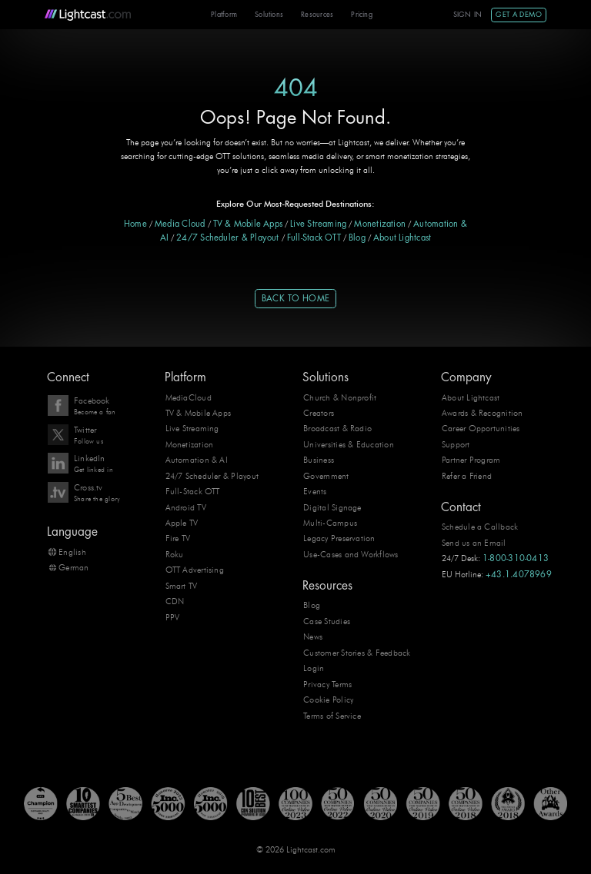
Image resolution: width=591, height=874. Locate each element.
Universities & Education (348, 444)
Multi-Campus (330, 522)
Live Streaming (318, 224)
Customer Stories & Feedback (356, 652)
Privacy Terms (327, 684)
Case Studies (326, 621)
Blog (357, 238)
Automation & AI (196, 459)
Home (135, 224)
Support (456, 444)
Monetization (380, 224)
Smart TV (181, 585)
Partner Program (471, 459)
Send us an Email (474, 542)
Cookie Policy (328, 699)
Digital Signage (332, 507)
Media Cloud (180, 224)
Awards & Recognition (482, 412)
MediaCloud (188, 397)
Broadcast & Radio (337, 428)
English (72, 552)
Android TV (185, 507)
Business (318, 459)
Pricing (361, 14)
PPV (172, 617)
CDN (175, 601)
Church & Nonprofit (339, 397)
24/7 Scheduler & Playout (227, 238)
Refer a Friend (467, 475)
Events (314, 491)
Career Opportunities (481, 428)
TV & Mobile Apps (248, 224)
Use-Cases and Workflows (350, 554)
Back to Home (296, 298)
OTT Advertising (194, 569)
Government (326, 475)
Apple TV (182, 522)
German (73, 567)
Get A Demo (519, 14)
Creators (318, 412)
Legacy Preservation (339, 538)
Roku (174, 554)
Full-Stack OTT (314, 238)
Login (313, 668)
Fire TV (178, 538)
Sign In (467, 14)
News (312, 636)
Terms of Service (332, 715)
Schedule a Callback (480, 526)
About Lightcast (402, 238)
